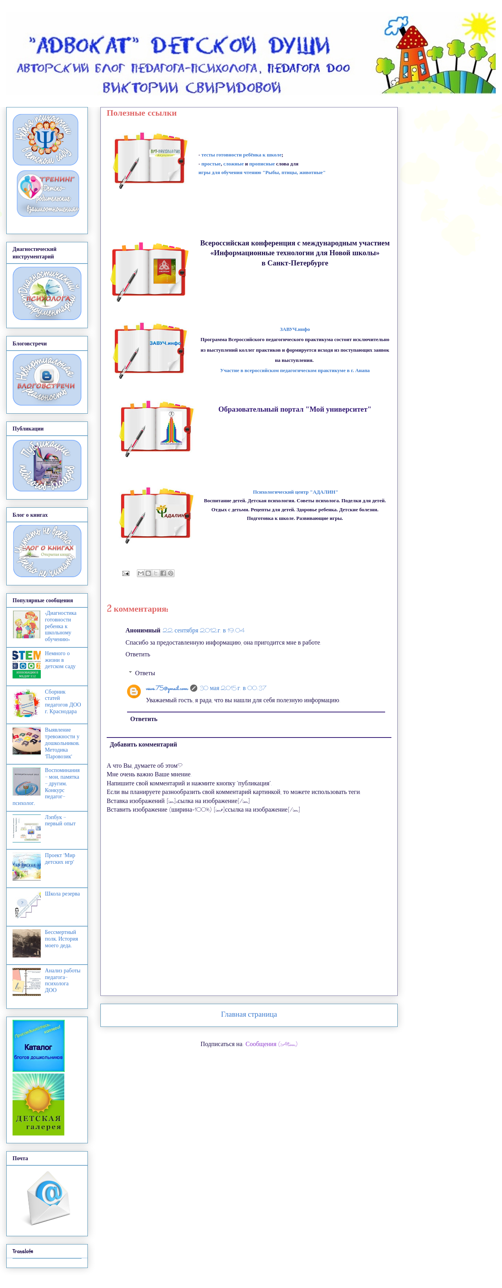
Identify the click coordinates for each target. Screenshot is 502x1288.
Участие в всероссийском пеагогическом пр (295, 370)
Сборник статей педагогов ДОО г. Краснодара (63, 702)
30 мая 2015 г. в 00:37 (233, 688)
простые (211, 164)
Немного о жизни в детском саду (60, 660)
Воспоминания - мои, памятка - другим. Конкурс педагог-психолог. (46, 787)
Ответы (145, 673)
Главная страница (249, 1015)
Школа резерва (62, 893)
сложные (233, 164)
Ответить (138, 654)
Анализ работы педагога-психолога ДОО (63, 980)
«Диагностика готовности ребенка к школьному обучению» (60, 626)
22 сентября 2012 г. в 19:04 (204, 631)
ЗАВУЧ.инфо (295, 329)
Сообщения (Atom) (272, 1044)
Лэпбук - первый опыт (60, 820)
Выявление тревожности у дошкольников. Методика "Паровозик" (62, 743)
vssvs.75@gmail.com (167, 688)
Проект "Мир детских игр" (60, 858)
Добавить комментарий (143, 745)
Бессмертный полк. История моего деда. (61, 939)
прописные (262, 164)
